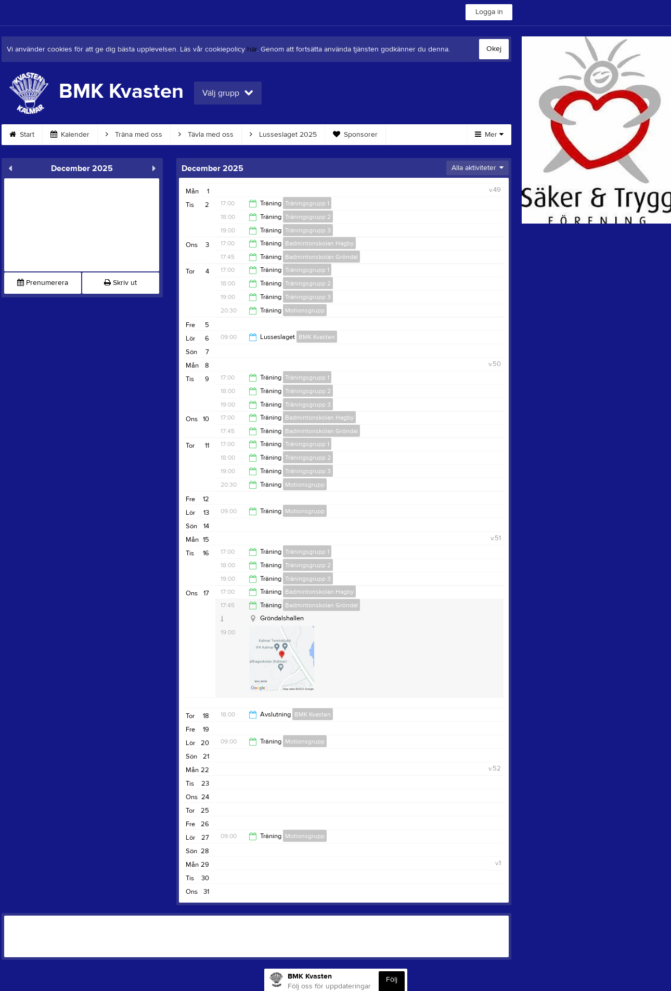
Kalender (69, 134)
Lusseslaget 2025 (283, 134)
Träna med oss (134, 134)
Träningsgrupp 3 (308, 230)
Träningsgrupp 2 (308, 217)
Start (21, 134)
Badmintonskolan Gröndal (321, 257)
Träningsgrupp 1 (307, 203)
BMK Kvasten (317, 337)
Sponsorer (355, 134)
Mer (489, 134)
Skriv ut (120, 283)
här (252, 49)
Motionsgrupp (305, 310)
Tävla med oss (206, 134)
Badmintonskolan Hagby (319, 243)
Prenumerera (42, 283)
